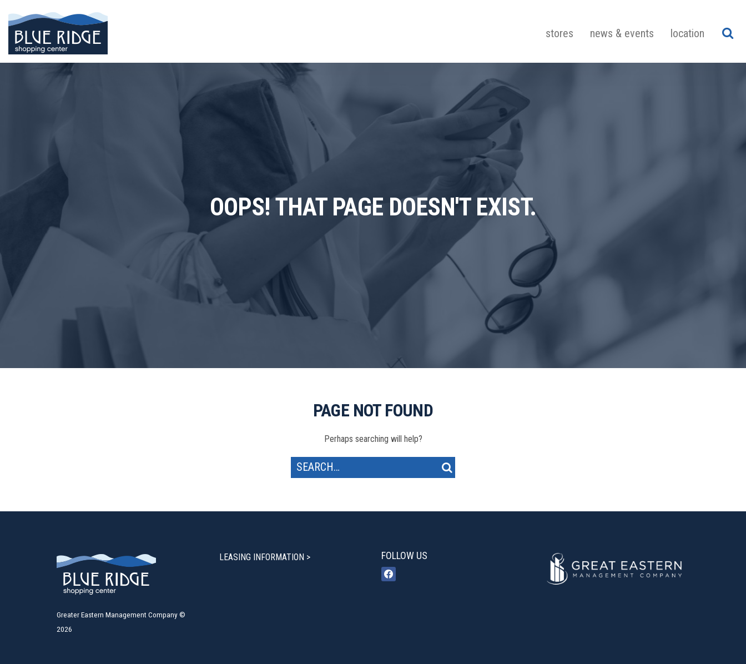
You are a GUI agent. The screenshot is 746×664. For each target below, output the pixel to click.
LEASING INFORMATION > (264, 557)
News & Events (622, 33)
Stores (559, 33)
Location (687, 33)
